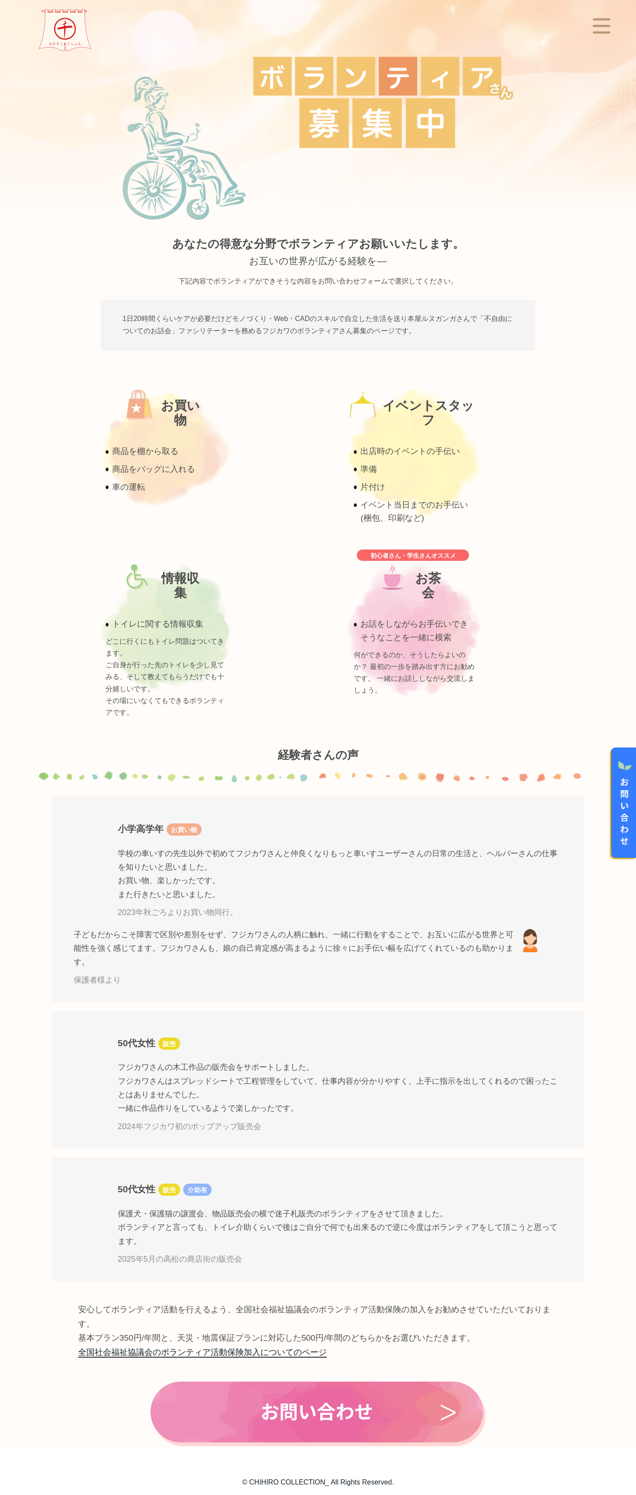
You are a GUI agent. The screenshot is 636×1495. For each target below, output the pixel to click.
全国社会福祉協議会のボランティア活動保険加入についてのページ (202, 1352)
